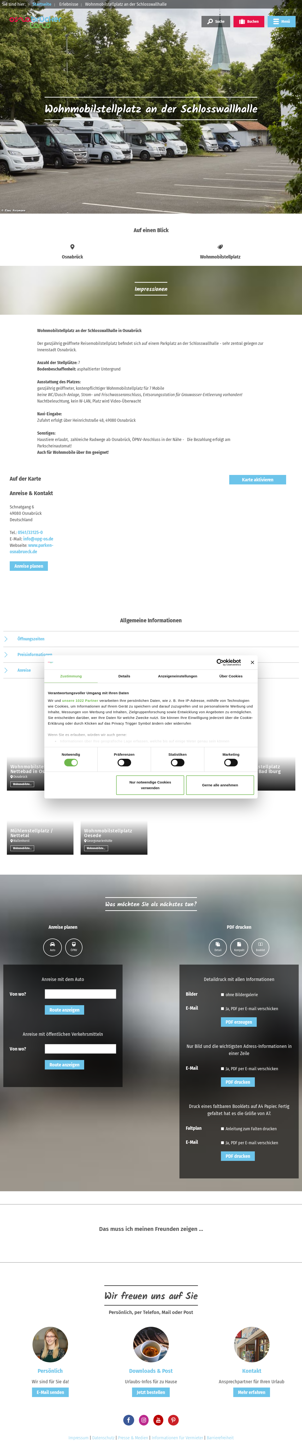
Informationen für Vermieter (177, 1437)
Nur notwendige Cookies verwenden (150, 785)
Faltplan (193, 1127)
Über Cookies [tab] (231, 676)
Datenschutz (103, 1437)
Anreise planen (28, 566)
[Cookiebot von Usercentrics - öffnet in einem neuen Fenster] (220, 662)
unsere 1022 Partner (80, 700)
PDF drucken (238, 1082)
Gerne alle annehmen (220, 785)
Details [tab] (124, 676)
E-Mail (192, 1007)
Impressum (79, 1437)
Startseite (41, 4)
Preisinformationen (35, 654)
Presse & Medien (133, 1437)
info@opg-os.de (38, 539)
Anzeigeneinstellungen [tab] (177, 676)
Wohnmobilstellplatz (23, 784)
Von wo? (18, 993)
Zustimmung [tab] (71, 676)
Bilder (191, 993)
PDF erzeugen (239, 1022)
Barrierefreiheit (220, 1437)
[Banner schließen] (252, 662)
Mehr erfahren (251, 1392)
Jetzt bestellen (151, 1392)
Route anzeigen (64, 1010)
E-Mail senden (50, 1392)
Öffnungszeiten (31, 639)
